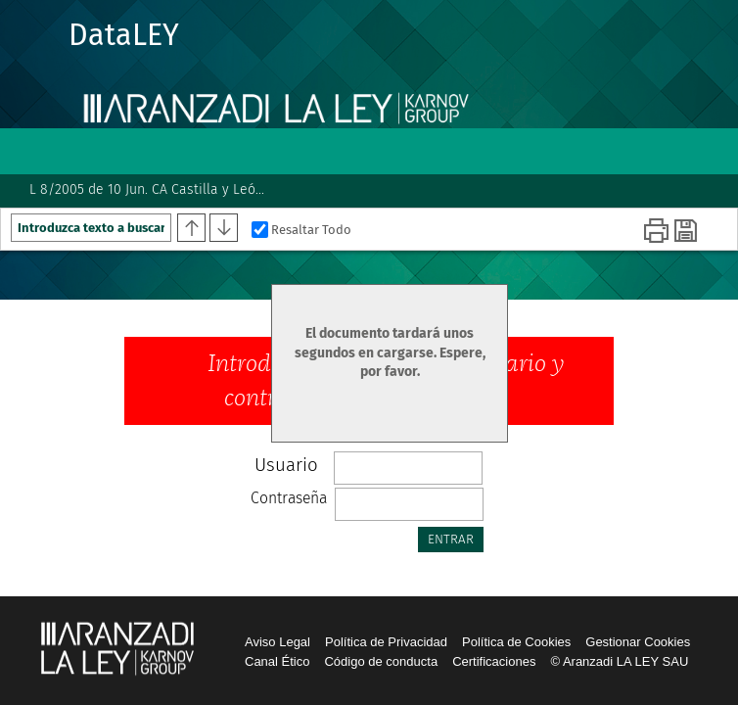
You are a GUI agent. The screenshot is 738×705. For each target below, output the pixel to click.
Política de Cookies (516, 641)
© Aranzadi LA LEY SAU (619, 661)
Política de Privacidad (386, 641)
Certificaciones (493, 661)
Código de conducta (381, 661)
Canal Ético (277, 661)
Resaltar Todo (301, 229)
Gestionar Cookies (637, 641)
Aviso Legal (277, 641)
